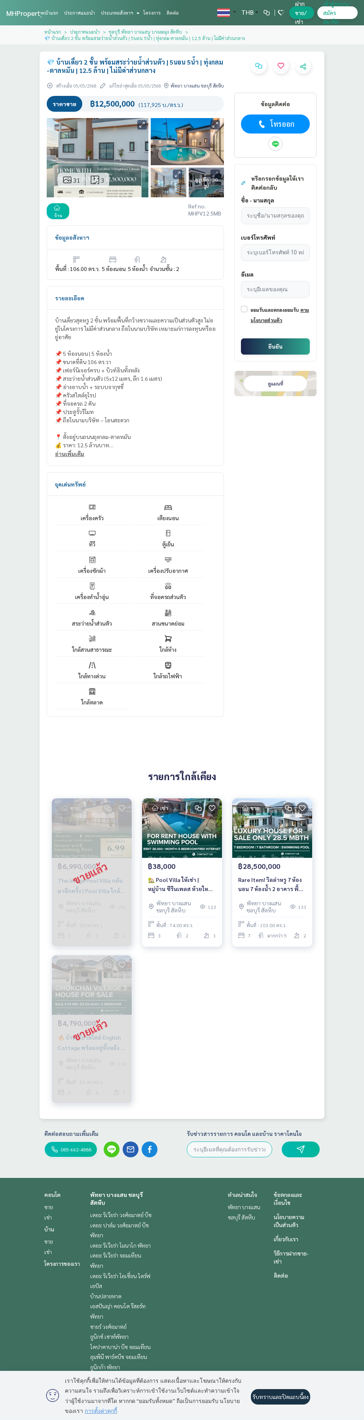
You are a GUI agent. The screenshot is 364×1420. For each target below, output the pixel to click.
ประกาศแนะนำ (79, 13)
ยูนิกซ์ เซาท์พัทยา (109, 1336)
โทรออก (275, 124)
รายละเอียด (69, 298)
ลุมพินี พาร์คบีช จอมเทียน (118, 1356)
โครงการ (152, 13)
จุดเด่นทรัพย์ (70, 484)
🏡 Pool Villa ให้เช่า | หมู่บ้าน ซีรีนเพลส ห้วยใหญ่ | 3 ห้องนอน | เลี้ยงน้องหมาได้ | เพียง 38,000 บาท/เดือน (182, 884)
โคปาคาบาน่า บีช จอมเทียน (120, 1346)
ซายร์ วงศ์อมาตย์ (108, 1326)
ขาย (48, 1206)
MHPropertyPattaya (37, 12)
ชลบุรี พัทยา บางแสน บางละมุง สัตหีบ (145, 32)
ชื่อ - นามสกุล (257, 200)
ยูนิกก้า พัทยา (105, 1366)
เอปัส (96, 1285)
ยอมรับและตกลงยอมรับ (274, 310)
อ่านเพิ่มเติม (69, 453)
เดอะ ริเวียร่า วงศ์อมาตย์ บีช (121, 1214)
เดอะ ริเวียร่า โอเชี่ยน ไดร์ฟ (120, 1275)
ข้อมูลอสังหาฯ (72, 237)
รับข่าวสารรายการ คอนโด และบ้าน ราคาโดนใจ (244, 1133)
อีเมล (247, 274)
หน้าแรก (50, 13)
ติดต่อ (173, 13)
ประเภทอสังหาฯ (119, 13)
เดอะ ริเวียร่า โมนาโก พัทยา (120, 1245)
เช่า (48, 1217)
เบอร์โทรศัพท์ (258, 237)
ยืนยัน (275, 346)
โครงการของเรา (62, 1263)
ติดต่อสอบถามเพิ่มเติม (71, 1133)
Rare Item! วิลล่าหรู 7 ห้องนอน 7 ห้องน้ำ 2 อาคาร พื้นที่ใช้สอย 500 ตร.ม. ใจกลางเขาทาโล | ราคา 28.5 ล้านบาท (272, 884)
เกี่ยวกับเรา (286, 1238)
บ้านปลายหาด (105, 1296)
